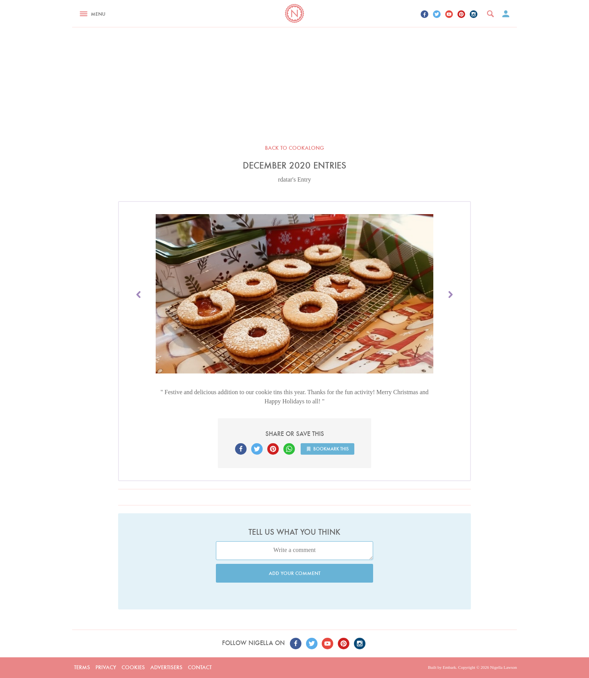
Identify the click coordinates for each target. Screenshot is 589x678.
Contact (200, 667)
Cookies (133, 667)
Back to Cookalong (294, 147)
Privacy (105, 667)
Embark (449, 667)
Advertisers (166, 667)
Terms (82, 667)
